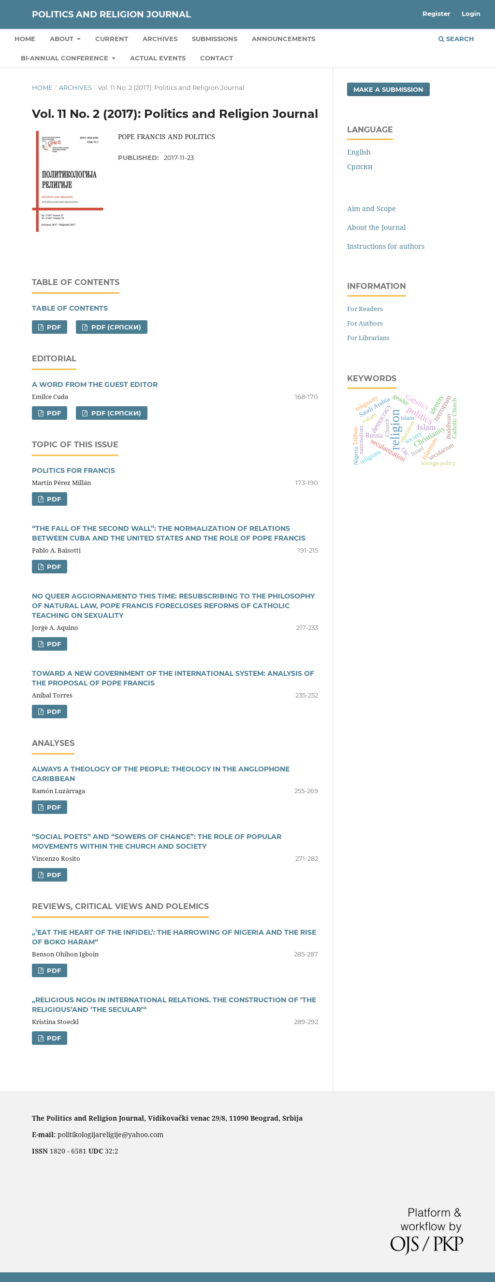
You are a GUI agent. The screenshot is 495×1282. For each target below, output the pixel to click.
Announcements (283, 39)
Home (25, 39)
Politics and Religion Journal (111, 14)
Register (436, 13)
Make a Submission (388, 89)
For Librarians (368, 337)
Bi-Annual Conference (65, 58)
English (359, 152)
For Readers (365, 308)
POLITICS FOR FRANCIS (73, 470)
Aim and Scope (371, 208)
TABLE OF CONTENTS (70, 308)
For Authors (365, 323)
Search (456, 39)
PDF (53, 327)
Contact (216, 58)
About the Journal (376, 227)
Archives (160, 39)
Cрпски (360, 166)
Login (471, 13)
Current (111, 39)
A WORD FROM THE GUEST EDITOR (95, 384)
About (62, 39)
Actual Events (158, 58)
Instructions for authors (385, 246)
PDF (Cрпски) (115, 327)
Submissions (214, 39)
